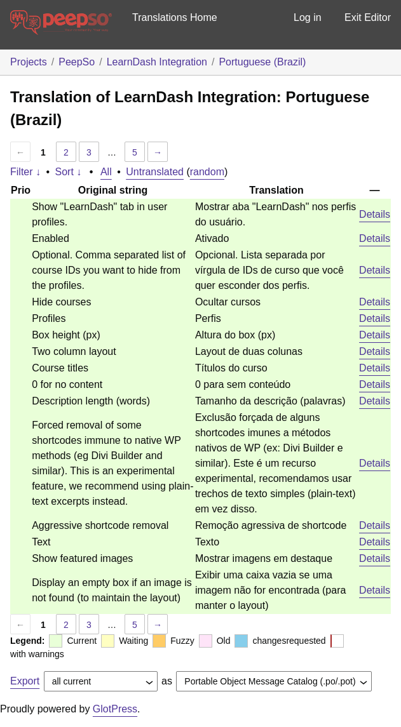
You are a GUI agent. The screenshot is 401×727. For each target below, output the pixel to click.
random (207, 171)
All (106, 171)
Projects (28, 62)
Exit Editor (367, 17)
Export (24, 681)
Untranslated (155, 171)
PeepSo (76, 62)
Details (374, 214)
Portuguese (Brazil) (262, 62)
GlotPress (115, 709)
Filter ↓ (25, 171)
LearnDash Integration (157, 62)
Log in (308, 17)
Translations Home (174, 17)
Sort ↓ (68, 171)
